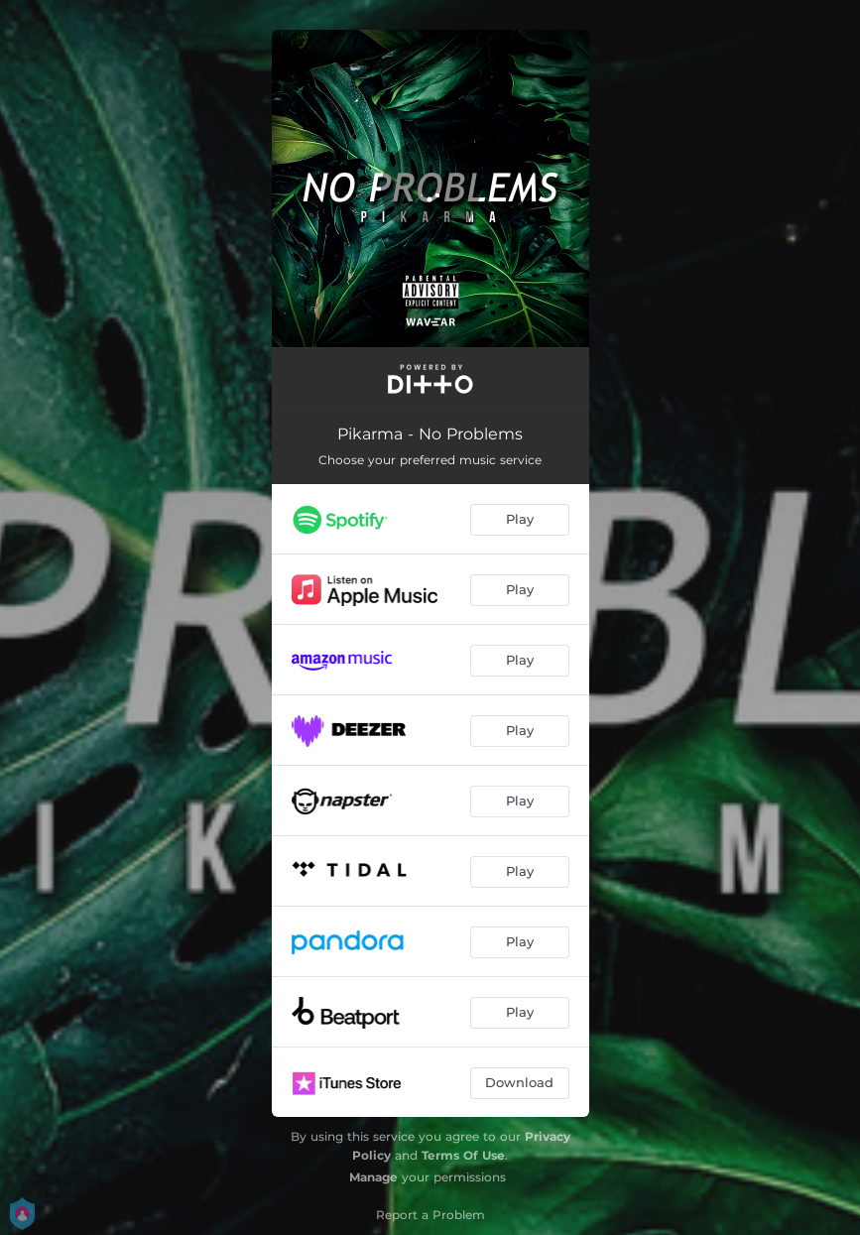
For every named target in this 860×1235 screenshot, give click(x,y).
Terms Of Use (463, 1155)
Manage (373, 1177)
